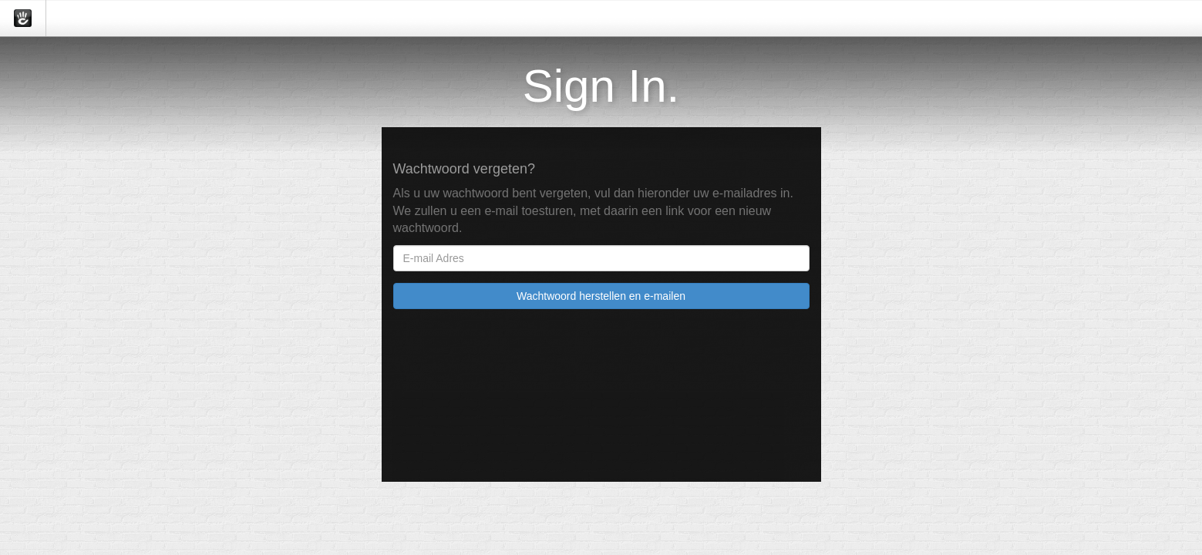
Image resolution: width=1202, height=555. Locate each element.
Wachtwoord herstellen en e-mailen (601, 296)
